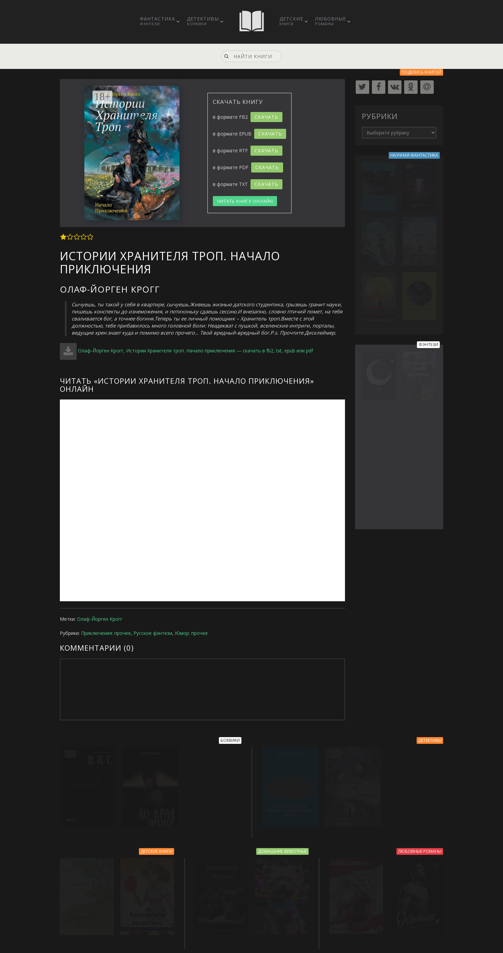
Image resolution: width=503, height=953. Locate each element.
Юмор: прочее (191, 633)
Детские (291, 20)
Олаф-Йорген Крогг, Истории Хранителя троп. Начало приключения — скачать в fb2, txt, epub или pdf (195, 350)
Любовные (330, 20)
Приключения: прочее (106, 633)
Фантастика (157, 20)
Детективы (203, 20)
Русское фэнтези (152, 633)
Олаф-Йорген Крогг (99, 619)
